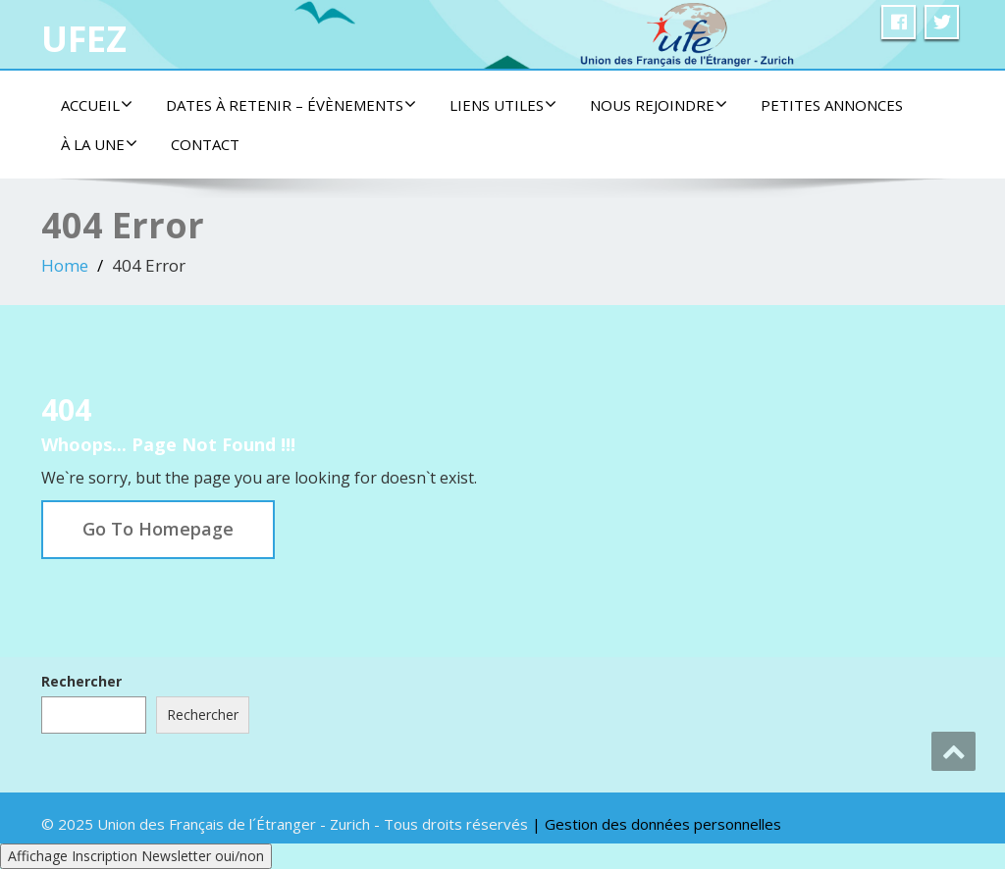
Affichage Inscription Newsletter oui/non (136, 855)
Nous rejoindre (658, 105)
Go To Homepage (158, 528)
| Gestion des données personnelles (656, 824)
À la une (99, 144)
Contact (205, 144)
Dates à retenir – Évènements (291, 105)
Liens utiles (503, 105)
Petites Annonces (832, 105)
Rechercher (81, 681)
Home (64, 265)
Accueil (96, 105)
